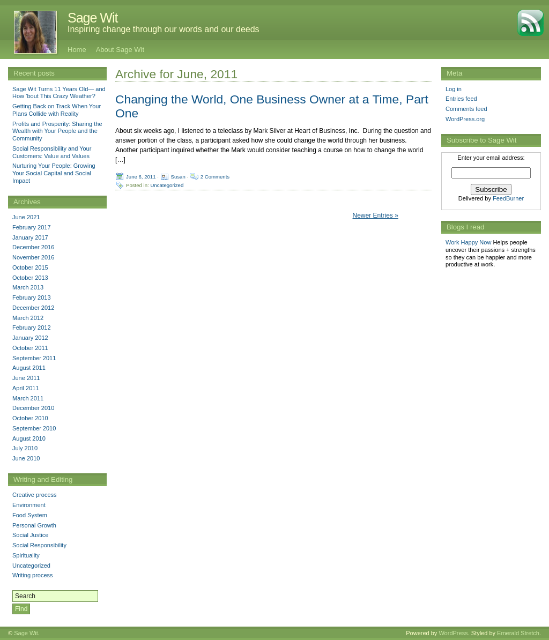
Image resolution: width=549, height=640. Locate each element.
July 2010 (25, 448)
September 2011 (34, 358)
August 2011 (29, 367)
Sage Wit (92, 17)
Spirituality (26, 555)
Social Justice (30, 535)
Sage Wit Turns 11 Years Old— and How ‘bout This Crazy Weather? (59, 93)
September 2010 (34, 428)
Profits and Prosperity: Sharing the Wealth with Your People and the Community (57, 131)
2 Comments (215, 176)
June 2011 (26, 378)
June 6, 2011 (140, 176)
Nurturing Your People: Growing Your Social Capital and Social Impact (53, 173)
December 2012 (33, 307)
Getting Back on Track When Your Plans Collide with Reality (56, 110)
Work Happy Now (468, 242)
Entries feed (461, 98)
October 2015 (30, 267)
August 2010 (29, 438)
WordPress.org (465, 119)
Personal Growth (34, 525)
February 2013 (31, 297)
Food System (29, 515)
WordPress (453, 633)
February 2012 (31, 327)
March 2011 (27, 398)
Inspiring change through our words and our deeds (163, 29)
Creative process (34, 495)
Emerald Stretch (518, 633)
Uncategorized (166, 185)
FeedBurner (508, 198)
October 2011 (30, 348)
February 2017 (31, 227)
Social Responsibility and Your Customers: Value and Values (51, 152)
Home (77, 50)
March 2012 (27, 318)
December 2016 (33, 247)
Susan (178, 176)
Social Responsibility (39, 545)
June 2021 (26, 217)
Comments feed (466, 109)
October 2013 (30, 277)
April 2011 (25, 388)
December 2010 (33, 408)
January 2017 (30, 237)
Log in (454, 89)
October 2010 (30, 418)
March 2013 (27, 287)
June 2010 (26, 458)
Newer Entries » (375, 215)
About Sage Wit (120, 50)
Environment (29, 505)
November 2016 (33, 257)
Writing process (32, 575)
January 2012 (30, 337)
